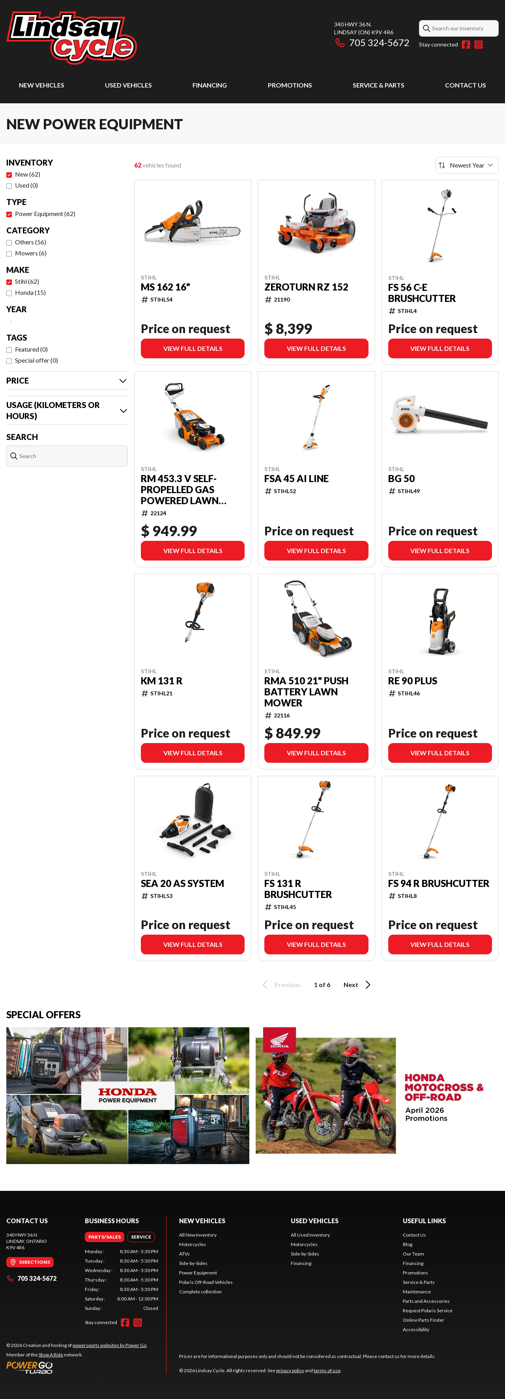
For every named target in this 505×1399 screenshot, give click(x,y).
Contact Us (465, 85)
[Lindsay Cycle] (71, 38)
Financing (210, 85)
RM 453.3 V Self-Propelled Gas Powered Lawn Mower (180, 489)
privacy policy (290, 1370)
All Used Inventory (310, 1235)
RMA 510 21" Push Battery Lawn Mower (306, 691)
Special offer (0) (36, 360)
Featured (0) (31, 349)
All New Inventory (198, 1235)
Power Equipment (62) (45, 213)
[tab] (104, 1237)
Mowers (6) (31, 253)
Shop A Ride (51, 1355)
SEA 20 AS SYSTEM (182, 883)
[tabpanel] (122, 1279)
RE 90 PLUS (412, 680)
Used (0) (26, 185)
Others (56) (30, 242)
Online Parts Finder (423, 1320)
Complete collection (200, 1292)
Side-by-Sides (193, 1263)
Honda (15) (30, 292)
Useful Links (424, 1220)
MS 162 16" (165, 286)
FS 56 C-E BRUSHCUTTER (422, 293)
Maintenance (417, 1292)
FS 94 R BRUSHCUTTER (439, 883)
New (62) (27, 174)
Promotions (290, 85)
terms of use (327, 1370)
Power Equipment (198, 1273)
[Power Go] (77, 1367)
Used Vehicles (128, 85)
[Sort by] (467, 165)
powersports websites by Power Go (109, 1345)
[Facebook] (466, 44)
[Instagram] (478, 44)
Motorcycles (192, 1244)
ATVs (184, 1254)
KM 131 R (162, 680)
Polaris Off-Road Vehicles (206, 1282)
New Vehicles (41, 85)
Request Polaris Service (428, 1310)
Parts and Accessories (426, 1301)
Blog (407, 1244)
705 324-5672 (372, 42)
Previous (280, 984)
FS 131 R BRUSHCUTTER (298, 889)
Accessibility (416, 1329)
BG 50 (401, 478)
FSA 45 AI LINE (296, 478)
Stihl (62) (27, 281)
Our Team (413, 1254)
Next (358, 984)
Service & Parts (378, 85)
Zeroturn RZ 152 (306, 286)
